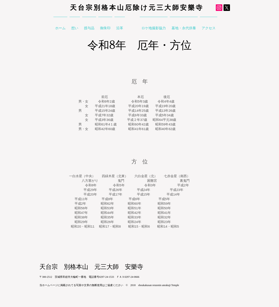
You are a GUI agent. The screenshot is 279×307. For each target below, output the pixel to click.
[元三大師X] (226, 7)
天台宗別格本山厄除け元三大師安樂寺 (137, 7)
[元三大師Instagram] (219, 7)
